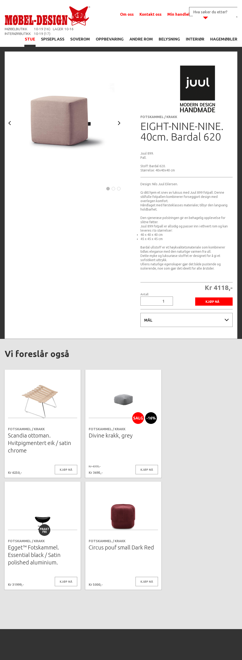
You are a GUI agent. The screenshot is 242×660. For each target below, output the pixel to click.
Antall (144, 294)
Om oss (127, 14)
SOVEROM (80, 39)
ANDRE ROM (141, 39)
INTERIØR (195, 39)
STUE (30, 39)
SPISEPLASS (52, 39)
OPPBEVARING (110, 39)
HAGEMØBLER (223, 39)
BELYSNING (169, 39)
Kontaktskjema (185, 649)
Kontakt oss (150, 14)
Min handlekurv (182, 14)
